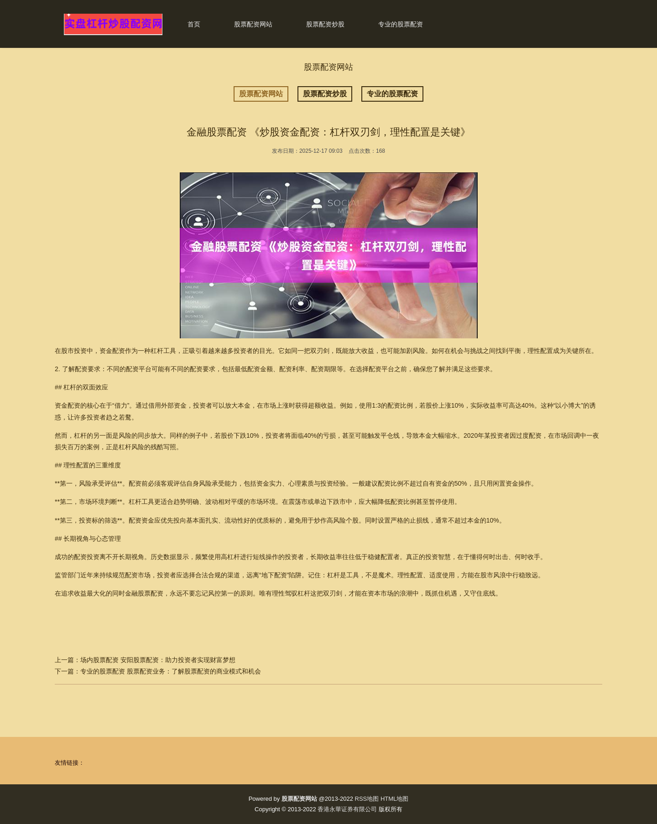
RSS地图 (367, 798)
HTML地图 (394, 798)
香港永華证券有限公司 (347, 809)
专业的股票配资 (400, 24)
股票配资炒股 (325, 24)
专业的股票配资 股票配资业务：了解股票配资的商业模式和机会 (170, 671)
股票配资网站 (253, 24)
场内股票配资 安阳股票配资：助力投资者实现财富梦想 (157, 659)
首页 (194, 24)
